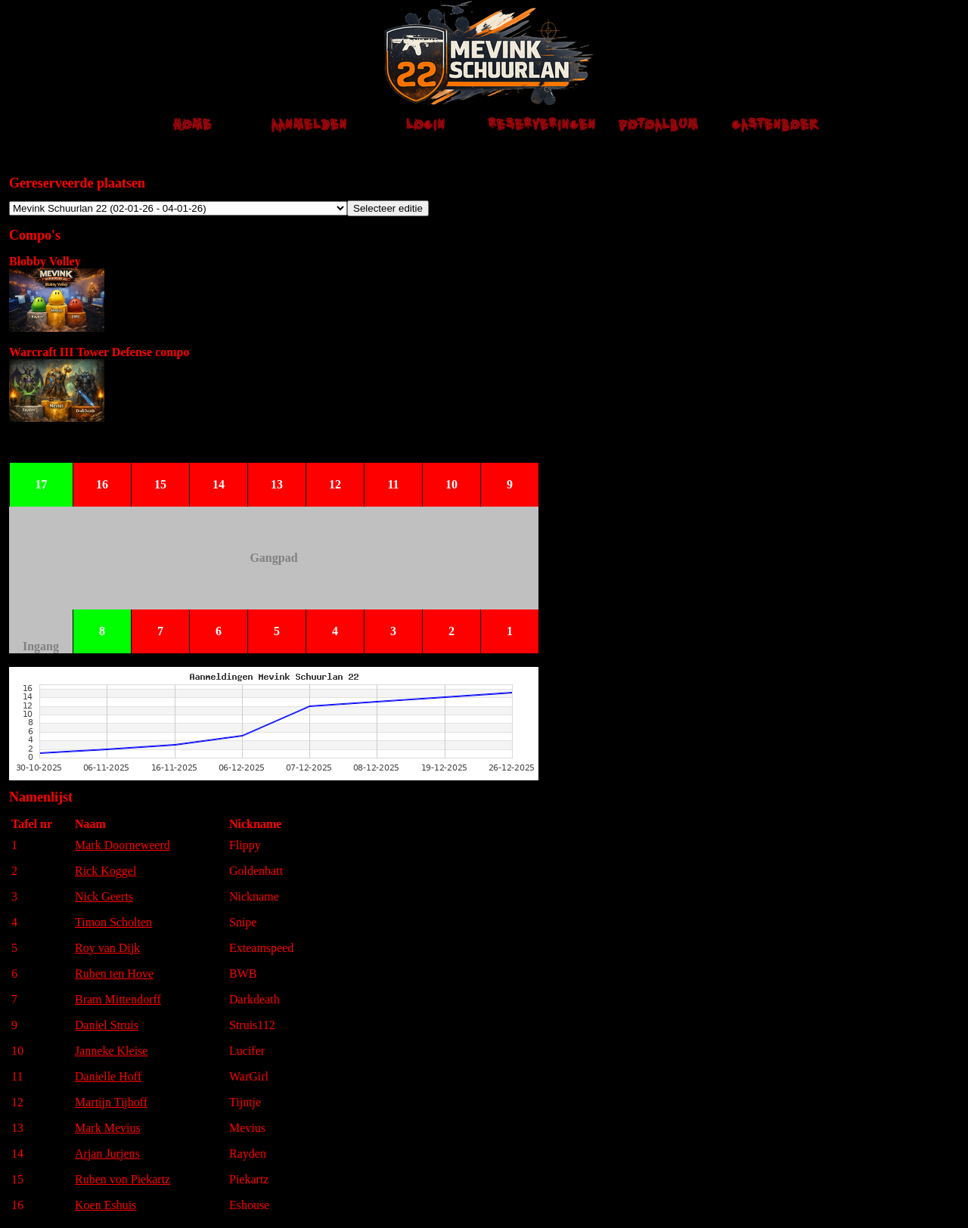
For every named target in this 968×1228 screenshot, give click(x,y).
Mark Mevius (108, 1127)
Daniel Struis (106, 1025)
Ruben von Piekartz (122, 1179)
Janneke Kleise (111, 1050)
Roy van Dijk (107, 947)
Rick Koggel (105, 870)
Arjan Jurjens (107, 1153)
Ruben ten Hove (114, 973)
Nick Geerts (104, 896)
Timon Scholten (113, 922)
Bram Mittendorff (118, 999)
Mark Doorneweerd (122, 845)
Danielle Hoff (108, 1076)
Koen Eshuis (105, 1205)
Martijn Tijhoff (111, 1102)
